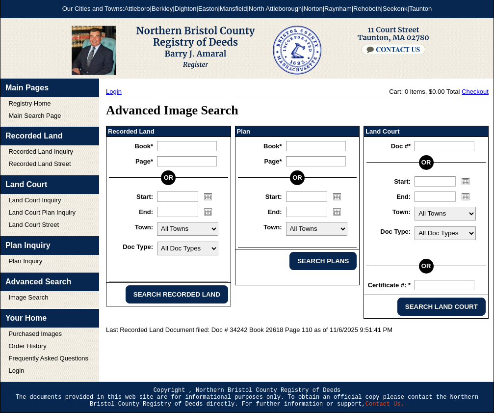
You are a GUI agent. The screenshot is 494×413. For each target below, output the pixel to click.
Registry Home (30, 103)
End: (146, 212)
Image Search (29, 297)
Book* (143, 146)
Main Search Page (35, 115)
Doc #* (401, 146)
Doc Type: (138, 246)
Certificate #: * (389, 285)
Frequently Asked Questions (49, 358)
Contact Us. (384, 404)
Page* (144, 161)
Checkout (475, 91)
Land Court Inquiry (35, 200)
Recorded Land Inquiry (41, 151)
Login (17, 370)
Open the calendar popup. (208, 196)
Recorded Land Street (40, 163)
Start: (144, 196)
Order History (28, 346)
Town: (144, 227)
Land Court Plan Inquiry (42, 212)
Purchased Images (35, 333)
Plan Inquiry (26, 261)
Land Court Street (34, 224)
